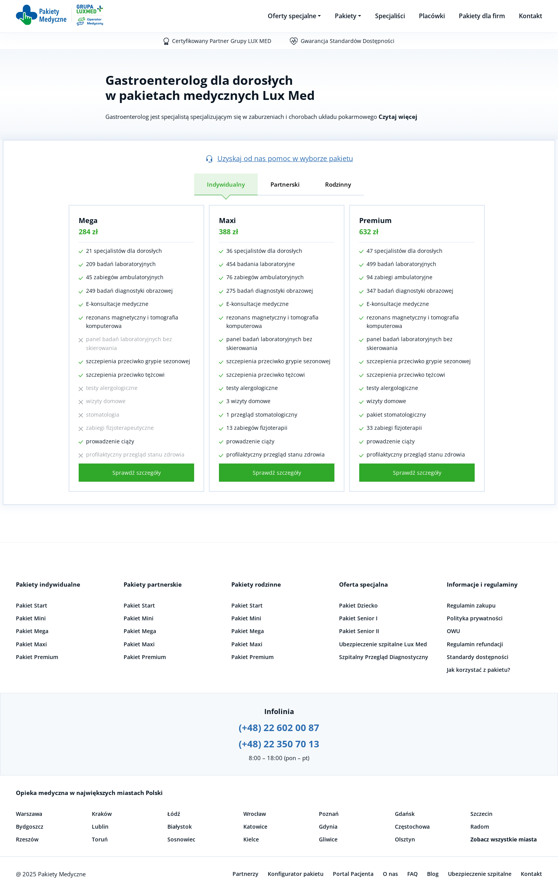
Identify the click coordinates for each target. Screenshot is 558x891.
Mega (88, 220)
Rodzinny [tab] (338, 184)
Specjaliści (390, 16)
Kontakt (530, 16)
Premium (375, 220)
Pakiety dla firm (482, 16)
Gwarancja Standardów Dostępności (347, 41)
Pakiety (345, 16)
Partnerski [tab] (285, 184)
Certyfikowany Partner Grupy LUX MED (221, 41)
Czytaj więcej (398, 116)
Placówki (432, 16)
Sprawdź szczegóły (136, 472)
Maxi (227, 220)
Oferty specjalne (292, 16)
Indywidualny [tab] (226, 184)
